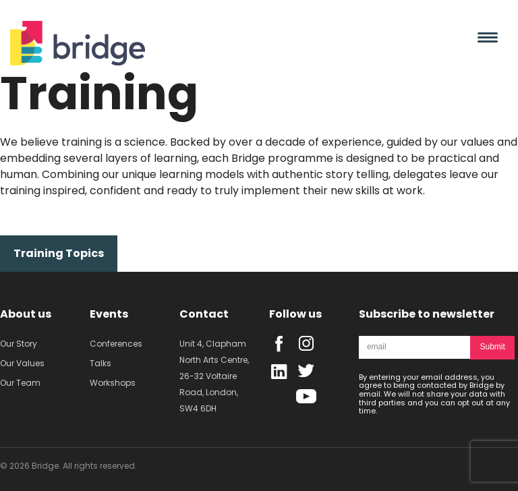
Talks (100, 363)
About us (25, 314)
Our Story (18, 343)
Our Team (20, 382)
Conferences (116, 343)
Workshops (113, 382)
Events (109, 314)
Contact (204, 314)
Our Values (22, 363)
